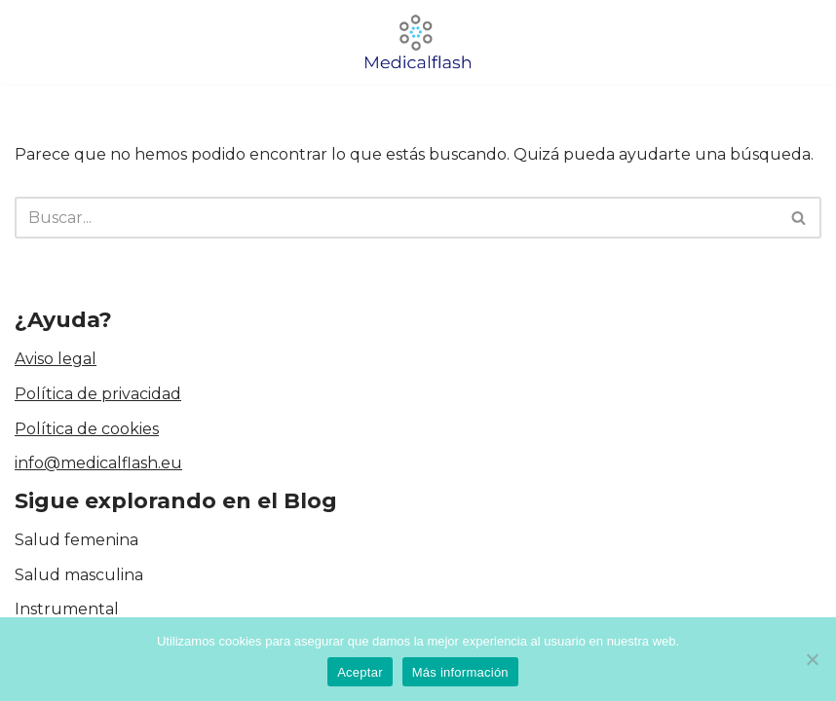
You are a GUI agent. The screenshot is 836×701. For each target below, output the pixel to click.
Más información (460, 672)
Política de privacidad (98, 394)
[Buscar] (396, 218)
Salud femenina (76, 540)
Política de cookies (87, 429)
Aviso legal (55, 359)
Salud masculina (79, 575)
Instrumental (67, 609)
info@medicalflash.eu (98, 463)
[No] (811, 659)
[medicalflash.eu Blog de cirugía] (418, 42)
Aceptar (360, 672)
